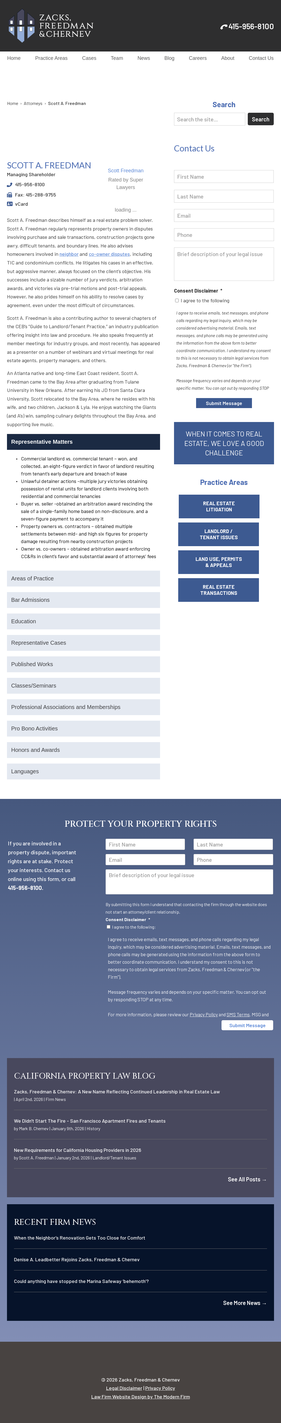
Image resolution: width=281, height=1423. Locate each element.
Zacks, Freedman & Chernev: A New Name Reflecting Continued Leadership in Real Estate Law (117, 1091)
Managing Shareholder (31, 174)
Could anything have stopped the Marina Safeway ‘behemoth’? (81, 1281)
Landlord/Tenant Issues (114, 1157)
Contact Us (261, 58)
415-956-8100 (251, 26)
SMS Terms (238, 1014)
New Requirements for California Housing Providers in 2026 (77, 1150)
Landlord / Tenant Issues (224, 534)
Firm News (56, 1099)
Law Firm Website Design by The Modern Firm (140, 1396)
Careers (198, 58)
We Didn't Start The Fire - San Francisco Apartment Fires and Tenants (90, 1121)
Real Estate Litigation (224, 506)
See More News (245, 1302)
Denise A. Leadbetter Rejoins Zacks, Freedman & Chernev (77, 1259)
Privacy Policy (204, 1014)
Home (14, 58)
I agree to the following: (134, 926)
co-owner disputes (109, 254)
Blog (170, 58)
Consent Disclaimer (198, 291)
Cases (89, 58)
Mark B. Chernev (34, 1128)
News (143, 58)
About (227, 58)
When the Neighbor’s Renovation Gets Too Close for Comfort (79, 1238)
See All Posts (247, 1179)
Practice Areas (51, 58)
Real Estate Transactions (224, 590)
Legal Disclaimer (124, 1388)
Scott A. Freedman (36, 1157)
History (93, 1128)
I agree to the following (205, 300)
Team (117, 58)
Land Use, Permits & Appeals (224, 562)
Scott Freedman (126, 170)
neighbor (68, 254)
